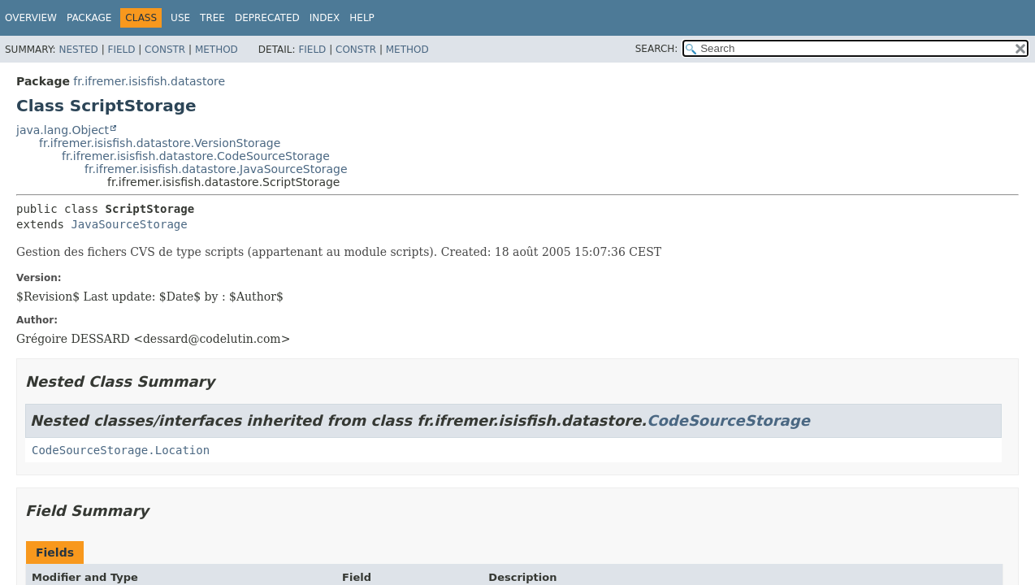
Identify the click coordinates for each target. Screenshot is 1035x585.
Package (89, 18)
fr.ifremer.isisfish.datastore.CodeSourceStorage (196, 156)
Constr (165, 49)
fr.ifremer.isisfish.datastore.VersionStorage (159, 143)
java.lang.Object (62, 130)
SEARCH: (656, 48)
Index (325, 18)
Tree (212, 18)
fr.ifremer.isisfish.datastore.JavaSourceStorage (216, 169)
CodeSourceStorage (728, 420)
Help (362, 18)
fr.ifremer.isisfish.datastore (149, 81)
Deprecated (267, 18)
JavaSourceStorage (129, 224)
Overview (31, 18)
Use (180, 18)
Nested (77, 49)
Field (121, 49)
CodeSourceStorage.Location (121, 450)
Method (216, 49)
